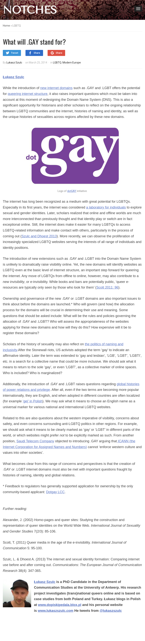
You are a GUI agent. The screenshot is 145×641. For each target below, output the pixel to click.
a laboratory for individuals (106, 207)
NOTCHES (30, 10)
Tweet (14, 52)
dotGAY (71, 191)
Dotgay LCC (55, 492)
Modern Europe (71, 62)
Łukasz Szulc (13, 77)
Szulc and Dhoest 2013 (39, 236)
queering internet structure (27, 94)
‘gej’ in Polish (32, 401)
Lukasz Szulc (14, 62)
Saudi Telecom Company (35, 441)
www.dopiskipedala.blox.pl (59, 605)
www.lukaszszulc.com (55, 611)
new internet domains (56, 88)
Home (6, 25)
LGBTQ (57, 62)
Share (37, 52)
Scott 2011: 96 (107, 287)
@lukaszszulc (110, 611)
